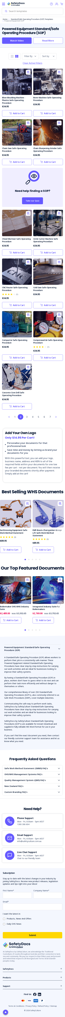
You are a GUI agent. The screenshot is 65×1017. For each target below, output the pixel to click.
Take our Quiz (32, 200)
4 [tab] (36, 559)
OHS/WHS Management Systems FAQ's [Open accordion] (23, 774)
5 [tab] (39, 559)
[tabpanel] (15, 528)
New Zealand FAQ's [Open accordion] (13, 786)
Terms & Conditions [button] (16, 1006)
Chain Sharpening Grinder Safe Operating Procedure (47, 149)
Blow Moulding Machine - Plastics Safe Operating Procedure (13, 100)
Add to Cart (17, 113)
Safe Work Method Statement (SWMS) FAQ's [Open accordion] (26, 768)
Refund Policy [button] (43, 1006)
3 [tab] (32, 559)
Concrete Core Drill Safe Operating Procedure (13, 394)
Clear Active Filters (32, 63)
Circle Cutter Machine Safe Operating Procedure (45, 240)
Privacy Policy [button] (31, 1006)
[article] (32, 821)
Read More (48, 40)
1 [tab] (25, 559)
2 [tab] (29, 559)
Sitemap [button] (53, 1006)
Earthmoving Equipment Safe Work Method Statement (13, 531)
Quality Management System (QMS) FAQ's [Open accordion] (25, 780)
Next (60, 530)
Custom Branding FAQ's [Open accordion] (15, 792)
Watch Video (17, 40)
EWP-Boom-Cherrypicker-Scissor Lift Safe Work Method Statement (47, 533)
